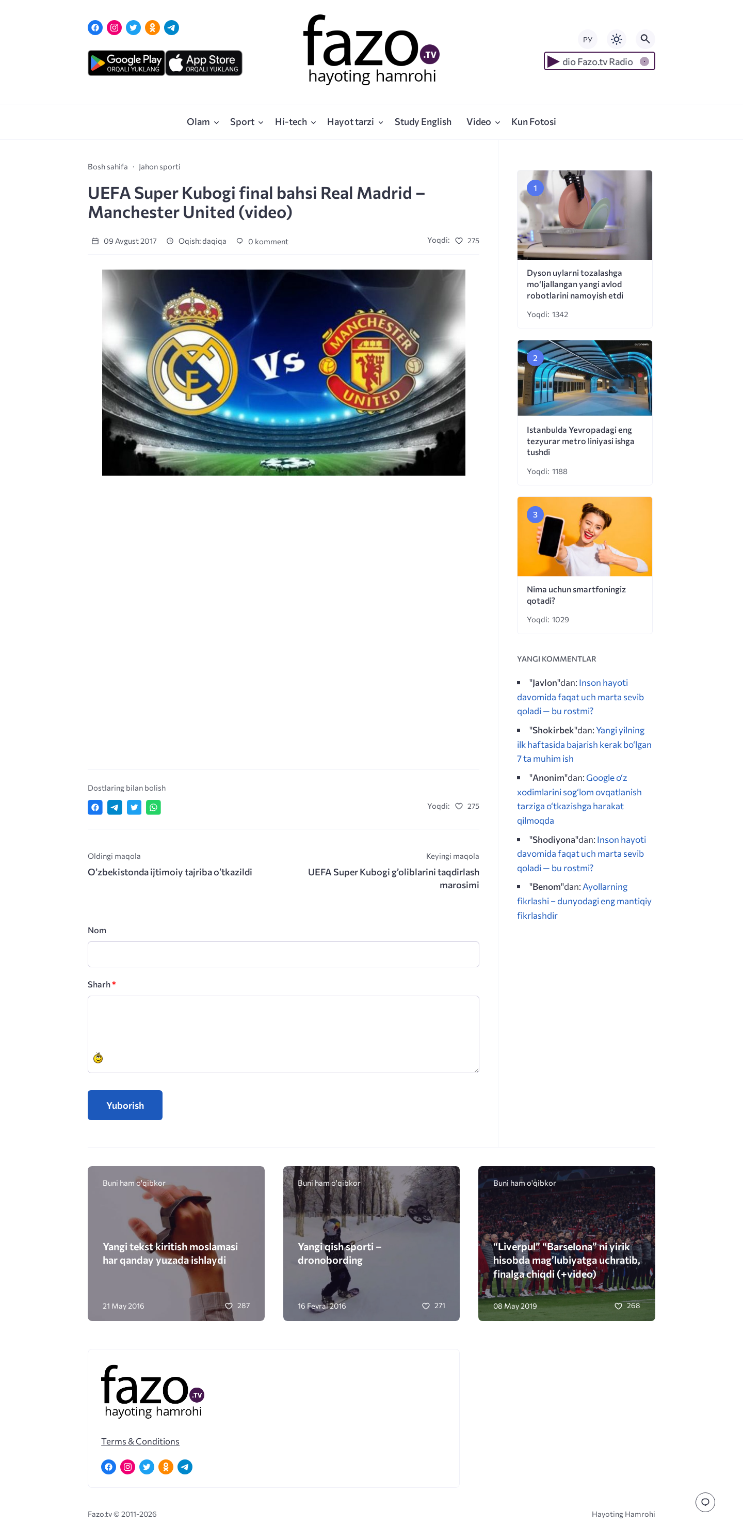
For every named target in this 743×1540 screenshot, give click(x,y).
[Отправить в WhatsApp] (153, 807)
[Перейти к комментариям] (705, 1502)
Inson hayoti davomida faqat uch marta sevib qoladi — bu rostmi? (580, 696)
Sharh (102, 984)
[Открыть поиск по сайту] (645, 39)
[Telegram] (171, 27)
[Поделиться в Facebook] (95, 807)
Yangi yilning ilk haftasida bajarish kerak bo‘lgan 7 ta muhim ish (584, 744)
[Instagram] (114, 27)
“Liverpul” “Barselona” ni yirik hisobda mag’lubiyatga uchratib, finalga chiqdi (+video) (566, 1260)
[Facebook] (95, 27)
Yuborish (125, 1105)
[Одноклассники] (152, 27)
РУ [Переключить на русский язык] (587, 39)
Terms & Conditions (140, 1441)
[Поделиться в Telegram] (114, 807)
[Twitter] (133, 27)
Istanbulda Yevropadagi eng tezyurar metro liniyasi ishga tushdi (581, 441)
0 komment (262, 241)
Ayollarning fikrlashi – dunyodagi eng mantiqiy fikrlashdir (584, 900)
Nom (97, 930)
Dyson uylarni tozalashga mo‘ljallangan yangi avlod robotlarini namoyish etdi (575, 284)
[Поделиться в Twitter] (134, 807)
